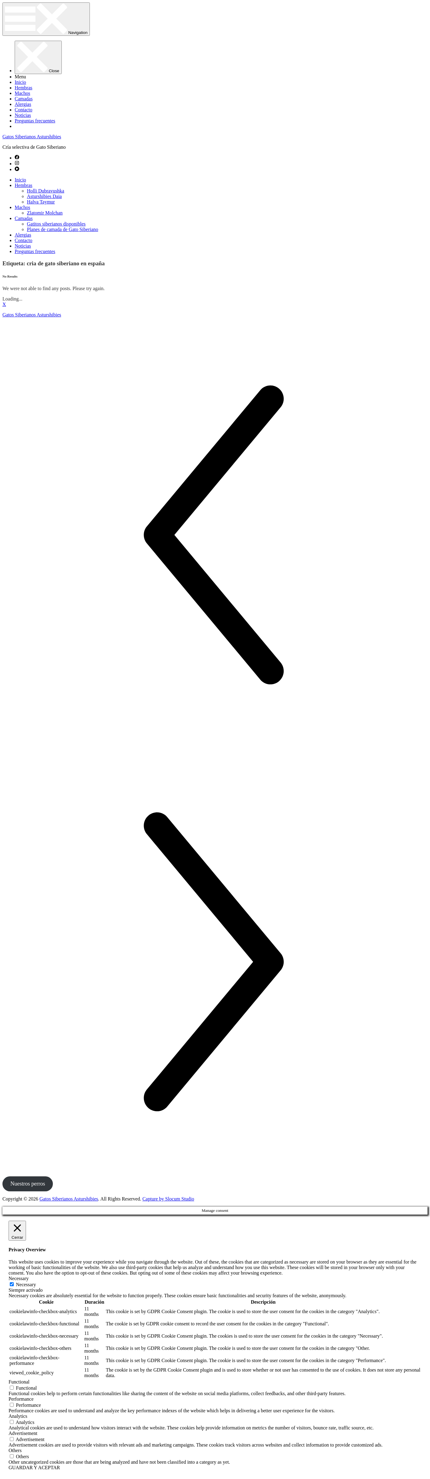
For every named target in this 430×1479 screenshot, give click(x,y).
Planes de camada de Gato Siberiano (62, 229)
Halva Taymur (41, 201)
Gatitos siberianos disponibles (56, 223)
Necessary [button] (19, 1278)
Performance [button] (21, 1399)
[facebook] (17, 157)
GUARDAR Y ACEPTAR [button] (34, 1467)
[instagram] (17, 163)
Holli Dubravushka (45, 190)
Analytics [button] (18, 1416)
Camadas (24, 98)
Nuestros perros (27, 1184)
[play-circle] (17, 169)
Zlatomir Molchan (45, 212)
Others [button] (15, 1450)
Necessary (26, 1284)
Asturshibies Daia (44, 196)
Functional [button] (19, 1381)
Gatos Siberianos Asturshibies (31, 136)
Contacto (23, 109)
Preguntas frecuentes (35, 120)
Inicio (20, 82)
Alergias (23, 104)
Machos (22, 93)
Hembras (23, 87)
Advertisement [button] (23, 1433)
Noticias (23, 115)
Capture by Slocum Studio (168, 1198)
